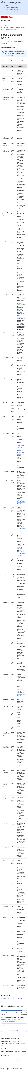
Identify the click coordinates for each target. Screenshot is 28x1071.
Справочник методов (7, 27)
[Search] (21, 17)
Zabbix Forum (19, 1062)
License (9, 1069)
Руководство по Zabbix (8, 25)
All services (4, 1062)
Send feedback (14, 1030)
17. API (18, 25)
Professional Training (21, 1059)
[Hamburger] (25, 17)
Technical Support (6, 1059)
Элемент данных (20, 27)
